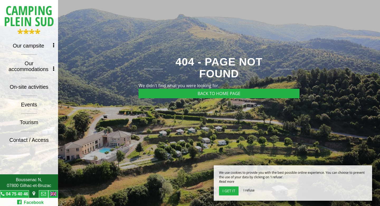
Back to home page (219, 93)
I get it (228, 190)
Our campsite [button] (33, 46)
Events (29, 104)
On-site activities (29, 87)
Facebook (30, 202)
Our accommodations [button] (31, 66)
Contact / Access (29, 140)
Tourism (29, 122)
